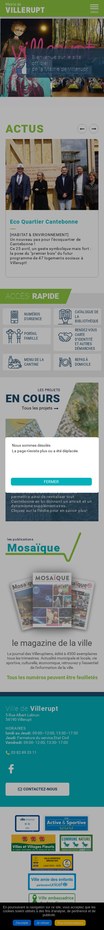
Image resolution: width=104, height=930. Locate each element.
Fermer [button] (51, 481)
